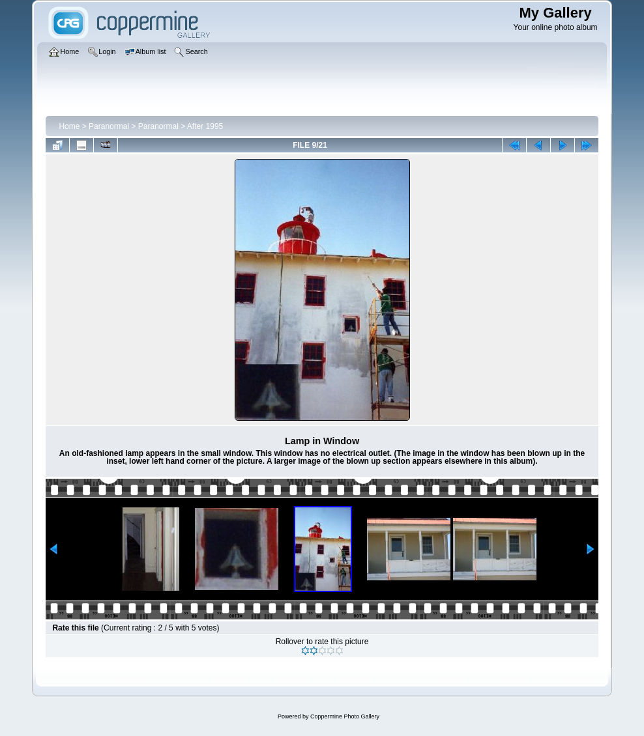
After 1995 (205, 126)
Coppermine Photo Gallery (344, 716)
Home (69, 126)
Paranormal (109, 126)
